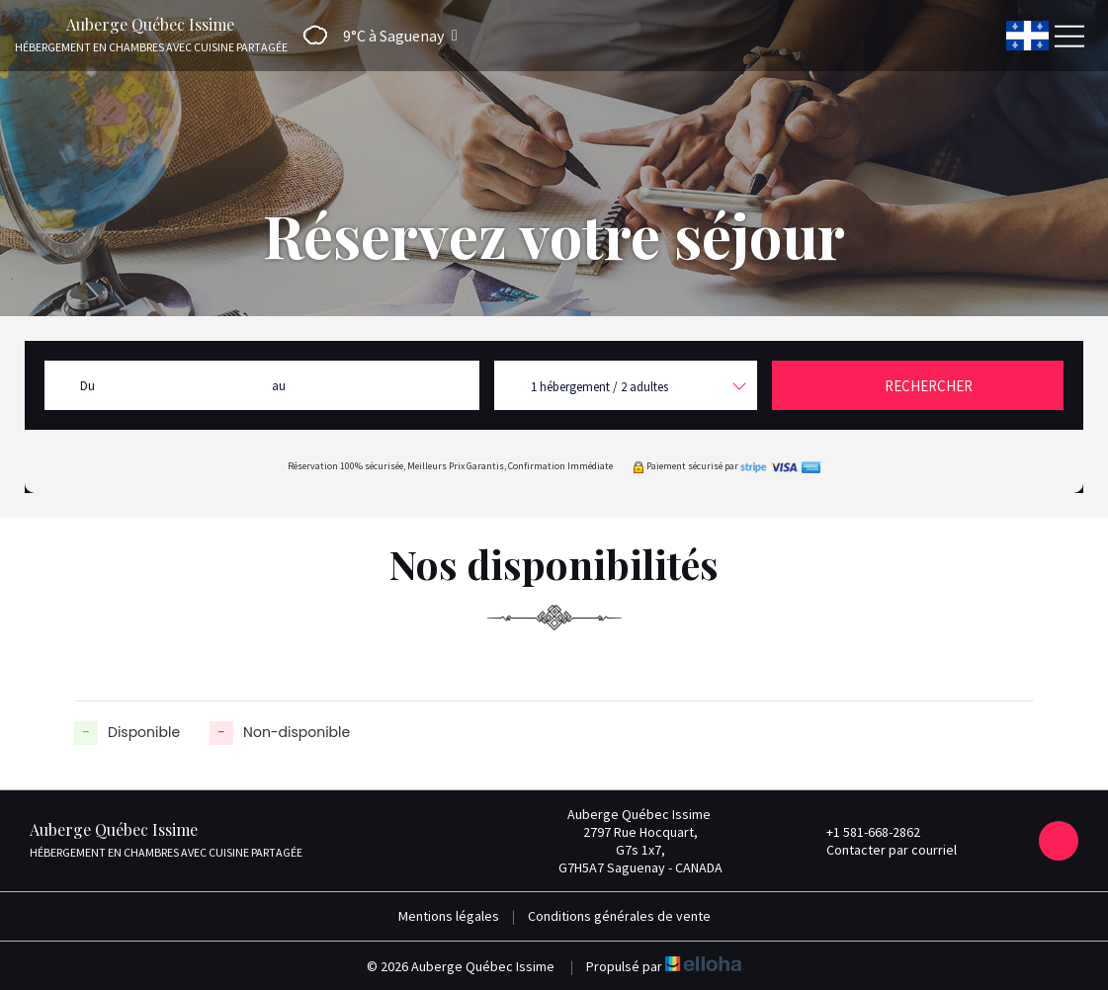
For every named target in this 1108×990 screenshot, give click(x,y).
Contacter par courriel (880, 850)
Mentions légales (448, 916)
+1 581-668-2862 (862, 832)
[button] (374, 35)
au (279, 385)
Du (87, 385)
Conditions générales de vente (619, 916)
